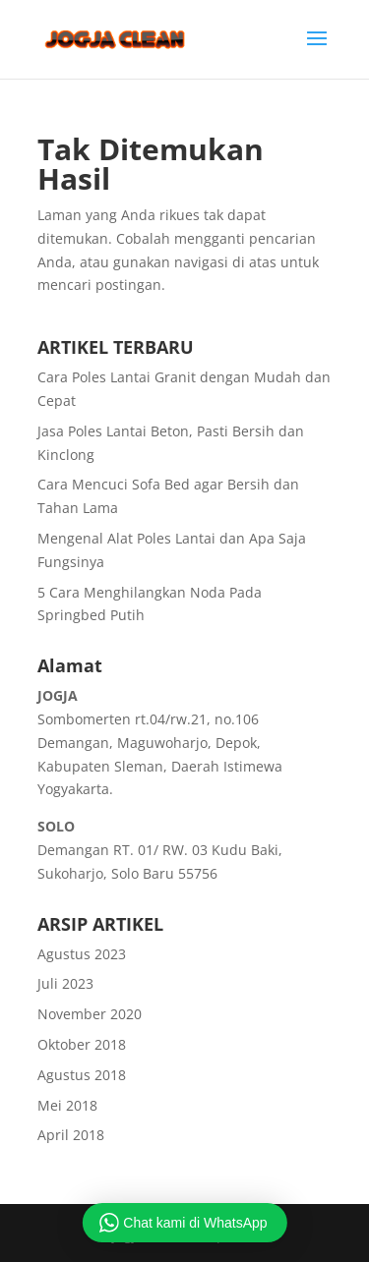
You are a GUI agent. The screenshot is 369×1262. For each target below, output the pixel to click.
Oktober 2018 (81, 1044)
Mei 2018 (67, 1105)
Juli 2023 (65, 983)
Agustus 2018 (81, 1074)
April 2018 (70, 1134)
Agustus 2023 (81, 954)
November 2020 (89, 1013)
